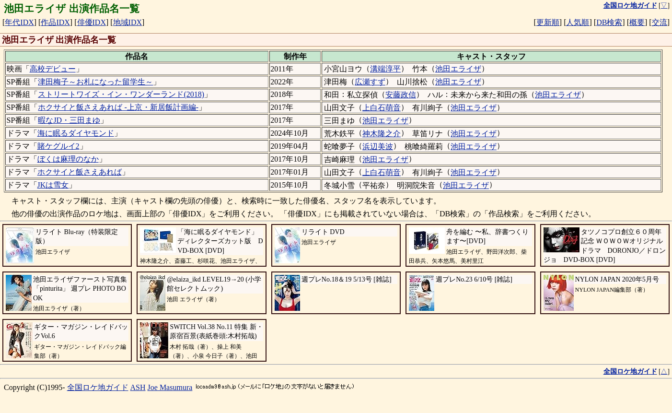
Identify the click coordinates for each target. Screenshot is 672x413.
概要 (637, 22)
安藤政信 (400, 95)
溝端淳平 (385, 69)
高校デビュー (53, 69)
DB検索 (609, 22)
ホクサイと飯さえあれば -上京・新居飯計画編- (118, 107)
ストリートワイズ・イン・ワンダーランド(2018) (121, 94)
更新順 (547, 22)
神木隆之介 (381, 134)
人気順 (577, 22)
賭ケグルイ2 (58, 146)
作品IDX (55, 22)
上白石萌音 (381, 108)
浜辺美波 (377, 146)
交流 (659, 22)
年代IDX (19, 22)
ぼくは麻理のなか (68, 159)
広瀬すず (370, 82)
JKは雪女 (53, 185)
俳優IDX (91, 22)
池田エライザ (458, 69)
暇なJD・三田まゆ (69, 120)
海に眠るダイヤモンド (75, 133)
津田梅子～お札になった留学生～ (95, 82)
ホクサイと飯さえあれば (79, 172)
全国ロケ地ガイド (97, 387)
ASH (138, 387)
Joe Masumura (170, 387)
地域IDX (127, 22)
